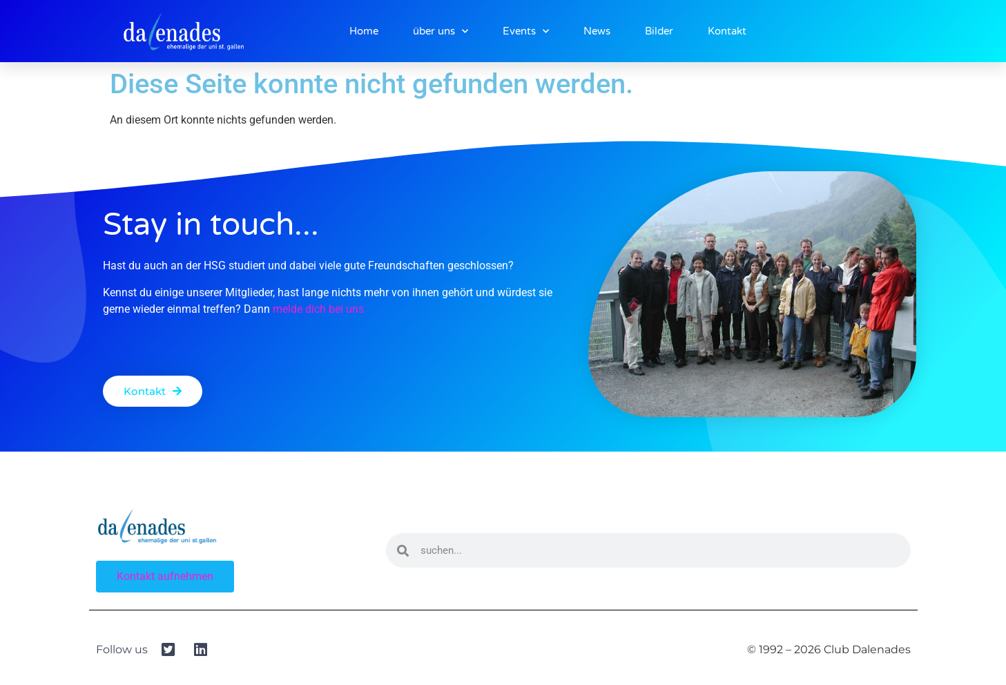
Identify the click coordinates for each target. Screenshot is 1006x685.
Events (526, 31)
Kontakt (727, 31)
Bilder (659, 31)
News (596, 31)
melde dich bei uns (318, 309)
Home (363, 31)
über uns (440, 31)
